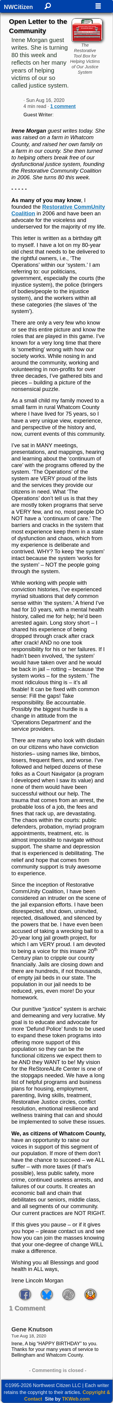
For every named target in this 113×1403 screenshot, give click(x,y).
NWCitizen (18, 7)
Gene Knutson (32, 1329)
